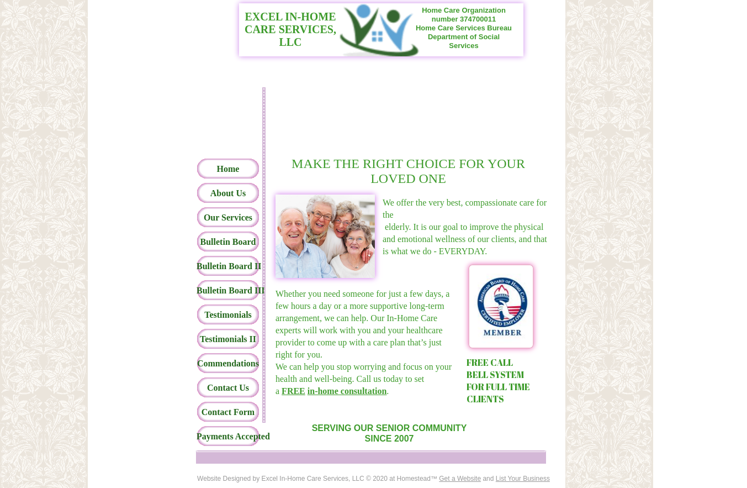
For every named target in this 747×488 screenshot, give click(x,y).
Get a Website (460, 478)
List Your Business (523, 478)
